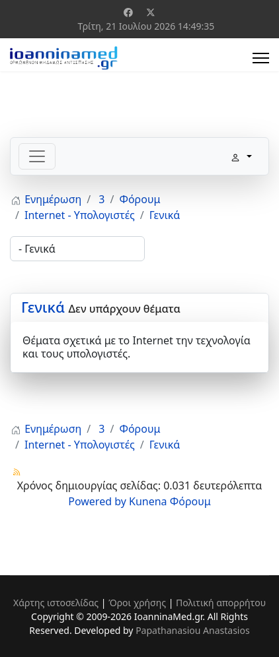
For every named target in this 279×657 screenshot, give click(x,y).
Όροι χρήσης (137, 602)
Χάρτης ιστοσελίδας (56, 602)
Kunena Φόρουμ (170, 501)
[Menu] (261, 58)
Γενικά (43, 307)
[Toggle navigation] (37, 156)
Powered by (97, 501)
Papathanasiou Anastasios (193, 630)
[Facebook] (128, 12)
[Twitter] (150, 12)
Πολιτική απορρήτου (221, 602)
